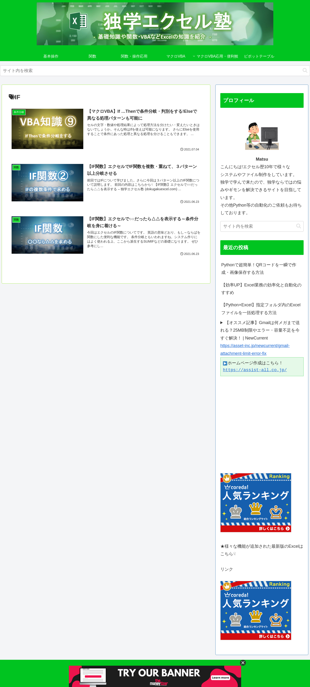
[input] (155, 70)
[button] (305, 70)
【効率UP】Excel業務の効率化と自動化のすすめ (261, 289)
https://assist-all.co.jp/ (255, 370)
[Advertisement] (262, 424)
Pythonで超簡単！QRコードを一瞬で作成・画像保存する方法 (258, 268)
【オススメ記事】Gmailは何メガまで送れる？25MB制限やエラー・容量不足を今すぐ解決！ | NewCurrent (260, 330)
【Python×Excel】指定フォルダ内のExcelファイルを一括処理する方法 (261, 309)
